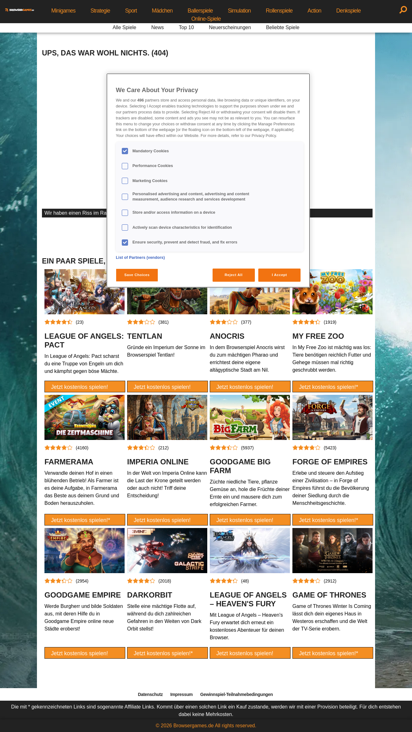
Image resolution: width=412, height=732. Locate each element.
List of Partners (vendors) (140, 257)
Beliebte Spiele (283, 27)
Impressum (181, 694)
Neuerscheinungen (230, 27)
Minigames (63, 11)
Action (314, 11)
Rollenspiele (279, 11)
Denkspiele (348, 11)
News (157, 27)
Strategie (100, 11)
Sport (131, 11)
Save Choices (137, 275)
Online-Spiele (206, 19)
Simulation (239, 11)
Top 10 (186, 27)
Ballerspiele (200, 11)
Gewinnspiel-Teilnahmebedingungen (236, 694)
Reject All (234, 275)
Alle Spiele (124, 27)
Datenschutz (150, 694)
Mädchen (162, 11)
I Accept (279, 275)
